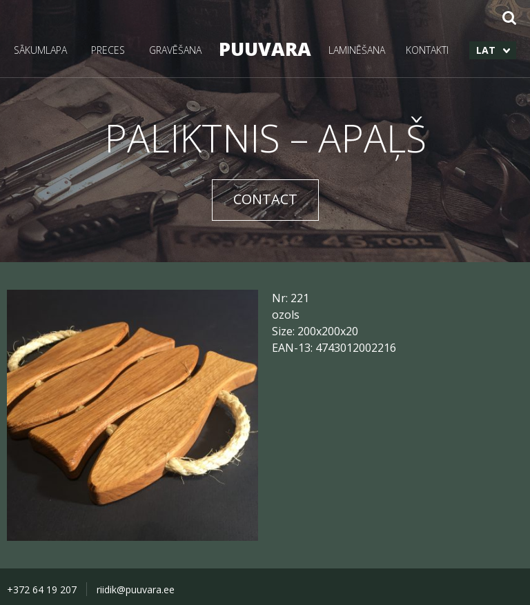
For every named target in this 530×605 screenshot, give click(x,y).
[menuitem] (492, 50)
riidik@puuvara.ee (136, 589)
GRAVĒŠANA (175, 50)
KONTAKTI (427, 50)
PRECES (108, 50)
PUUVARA (265, 48)
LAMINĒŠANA (356, 50)
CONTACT (265, 199)
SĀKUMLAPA (40, 50)
